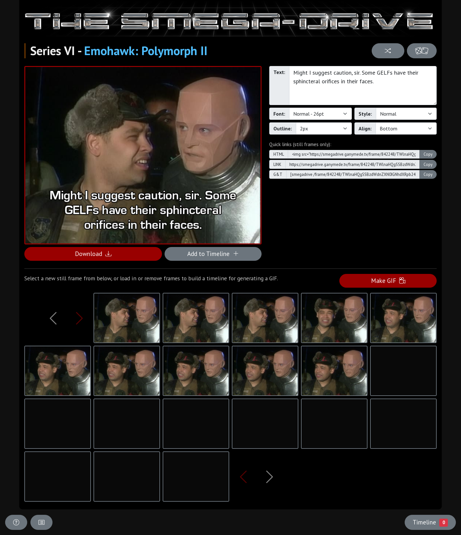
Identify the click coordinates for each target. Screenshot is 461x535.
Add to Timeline (213, 254)
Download (93, 254)
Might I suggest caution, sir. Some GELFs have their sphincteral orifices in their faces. (363, 85)
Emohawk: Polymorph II (145, 51)
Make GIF (388, 280)
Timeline (430, 522)
